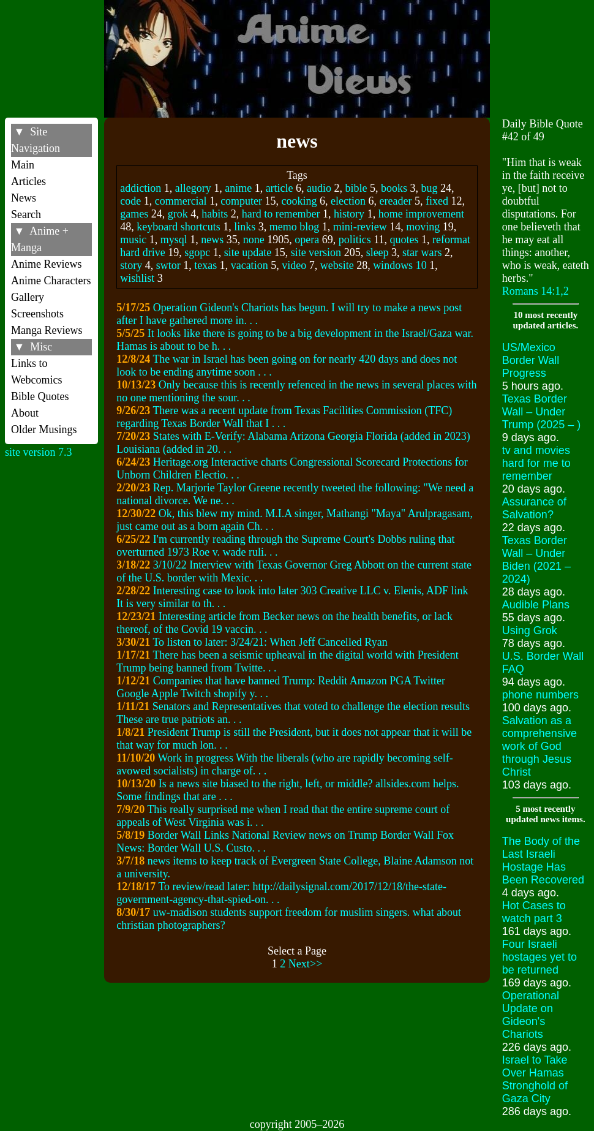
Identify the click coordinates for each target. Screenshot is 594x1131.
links (244, 227)
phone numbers (540, 695)
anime (238, 188)
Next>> (305, 964)
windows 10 (400, 265)
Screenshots (37, 314)
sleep (377, 252)
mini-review (360, 227)
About (25, 413)
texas (205, 265)
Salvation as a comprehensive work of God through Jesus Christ (539, 746)
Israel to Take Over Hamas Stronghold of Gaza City (535, 1079)
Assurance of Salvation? (534, 508)
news (212, 239)
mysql (173, 239)
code (130, 201)
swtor (168, 265)
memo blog (294, 227)
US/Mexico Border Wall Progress (530, 360)
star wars (422, 252)
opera (307, 239)
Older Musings (44, 429)
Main (22, 165)
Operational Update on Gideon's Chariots (530, 1014)
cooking (299, 201)
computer (241, 201)
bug (429, 188)
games (134, 214)
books (394, 188)
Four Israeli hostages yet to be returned (539, 957)
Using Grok (529, 630)
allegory (193, 188)
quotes (404, 239)
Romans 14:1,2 (535, 291)
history (349, 214)
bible (356, 188)
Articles (28, 181)
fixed (437, 201)
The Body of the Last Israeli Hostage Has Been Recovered (543, 860)
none (254, 239)
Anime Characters (51, 280)
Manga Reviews (46, 330)
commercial (181, 201)
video (294, 265)
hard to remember (281, 214)
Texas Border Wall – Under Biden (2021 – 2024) (536, 559)
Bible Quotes (40, 396)
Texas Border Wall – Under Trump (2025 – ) (541, 412)
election (348, 201)
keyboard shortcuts (178, 227)
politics (355, 239)
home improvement (421, 214)
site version (316, 252)
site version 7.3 (38, 452)
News (23, 198)
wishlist (137, 278)
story (131, 265)
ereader (396, 201)
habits (214, 214)
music (133, 239)
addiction (140, 188)
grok (178, 214)
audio (319, 188)
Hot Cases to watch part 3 (534, 912)
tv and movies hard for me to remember (536, 463)
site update (247, 252)
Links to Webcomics (36, 371)
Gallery (27, 297)
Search (26, 214)
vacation (249, 265)
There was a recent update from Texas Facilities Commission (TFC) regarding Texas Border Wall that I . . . (284, 416)
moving (423, 227)
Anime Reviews (46, 264)
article (279, 188)
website (337, 265)
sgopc (197, 252)
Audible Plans (536, 605)
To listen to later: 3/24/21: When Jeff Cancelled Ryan (269, 642)
